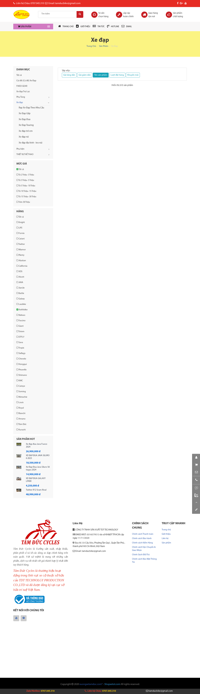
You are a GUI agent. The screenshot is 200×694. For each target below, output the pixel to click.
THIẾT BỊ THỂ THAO (24, 154)
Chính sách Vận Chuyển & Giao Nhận (143, 548)
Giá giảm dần (85, 75)
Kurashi (21, 429)
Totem (20, 331)
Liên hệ (165, 538)
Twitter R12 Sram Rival (36, 490)
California (21, 266)
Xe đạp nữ (24, 137)
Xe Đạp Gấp (24, 113)
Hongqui (21, 364)
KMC (19, 380)
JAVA (19, 282)
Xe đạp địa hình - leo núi (30, 143)
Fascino (20, 320)
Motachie (21, 397)
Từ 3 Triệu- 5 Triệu (25, 180)
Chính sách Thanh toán (142, 534)
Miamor (21, 249)
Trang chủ (91, 46)
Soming (21, 391)
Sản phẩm (103, 46)
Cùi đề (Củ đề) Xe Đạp (26, 81)
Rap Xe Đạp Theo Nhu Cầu (31, 108)
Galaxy (20, 298)
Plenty (20, 255)
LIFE (19, 228)
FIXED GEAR (21, 86)
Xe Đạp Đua (24, 119)
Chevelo (21, 359)
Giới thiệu (166, 534)
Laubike (21, 304)
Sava (19, 342)
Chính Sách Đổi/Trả (141, 555)
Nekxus (20, 315)
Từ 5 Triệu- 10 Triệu (25, 185)
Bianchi (20, 413)
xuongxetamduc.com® (91, 685)
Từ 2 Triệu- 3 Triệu (25, 175)
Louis (20, 402)
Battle (20, 293)
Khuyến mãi (132, 75)
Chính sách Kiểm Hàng (142, 543)
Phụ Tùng (20, 97)
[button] (196, 468)
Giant (20, 326)
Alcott (20, 277)
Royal (20, 408)
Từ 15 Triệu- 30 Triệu (26, 196)
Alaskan (21, 260)
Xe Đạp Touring (26, 125)
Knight (20, 222)
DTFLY (20, 337)
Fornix (20, 233)
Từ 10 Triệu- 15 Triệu (26, 191)
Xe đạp (19, 102)
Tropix (20, 348)
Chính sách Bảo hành (142, 538)
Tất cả (19, 75)
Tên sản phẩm (100, 75)
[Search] (79, 14)
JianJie (20, 288)
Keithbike (22, 309)
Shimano (21, 375)
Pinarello (21, 369)
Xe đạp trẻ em (26, 131)
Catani (20, 238)
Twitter (20, 244)
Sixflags (20, 353)
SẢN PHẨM (24, 27)
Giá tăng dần (69, 75)
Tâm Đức (21, 424)
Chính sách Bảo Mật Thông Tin (144, 560)
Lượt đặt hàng (117, 75)
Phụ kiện (20, 149)
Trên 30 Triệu (23, 202)
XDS (19, 271)
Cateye (20, 386)
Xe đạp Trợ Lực (23, 91)
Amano (20, 419)
